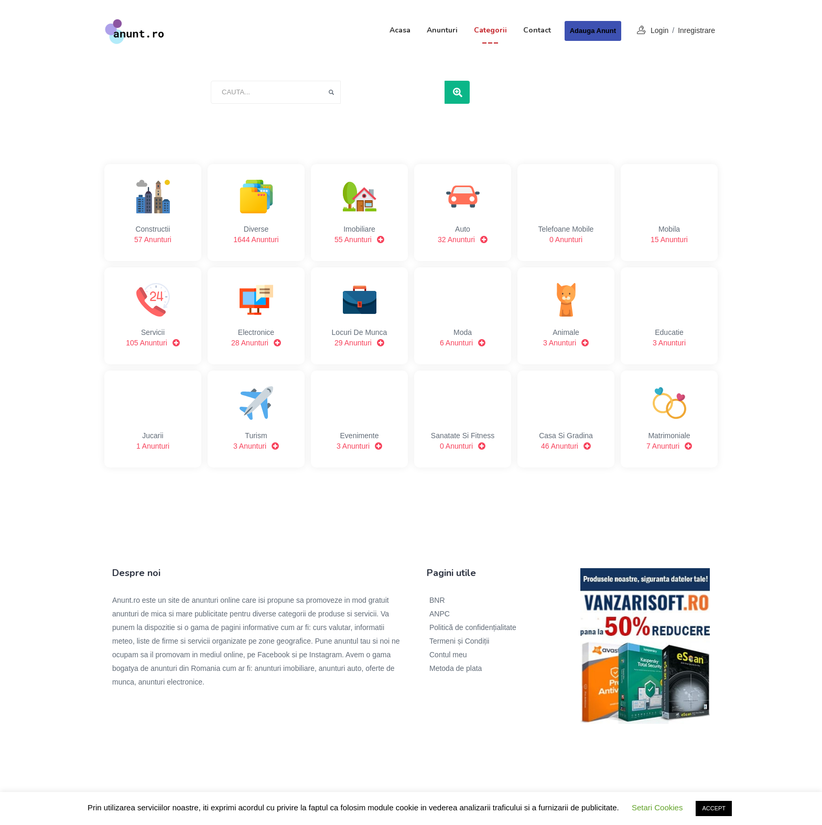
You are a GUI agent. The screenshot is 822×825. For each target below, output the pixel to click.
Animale (566, 315)
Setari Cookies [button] (657, 807)
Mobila (669, 212)
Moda (462, 315)
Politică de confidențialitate (472, 627)
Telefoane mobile (566, 212)
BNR (437, 600)
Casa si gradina (566, 418)
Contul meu (448, 654)
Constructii (153, 212)
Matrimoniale (669, 418)
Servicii (153, 315)
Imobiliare (359, 212)
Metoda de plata (455, 668)
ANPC (439, 614)
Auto (462, 212)
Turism (256, 418)
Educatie (669, 315)
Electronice (256, 315)
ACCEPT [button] (714, 808)
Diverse (256, 212)
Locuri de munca (359, 315)
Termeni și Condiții (459, 641)
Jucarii (153, 418)
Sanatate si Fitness (462, 418)
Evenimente (359, 418)
